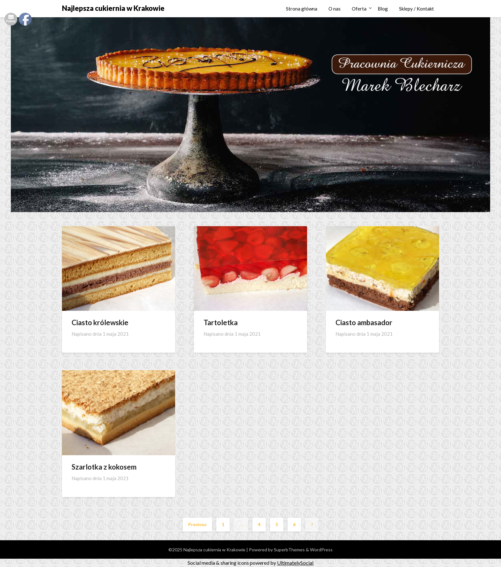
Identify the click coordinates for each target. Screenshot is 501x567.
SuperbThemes (289, 549)
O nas (334, 8)
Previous (197, 524)
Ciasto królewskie (100, 322)
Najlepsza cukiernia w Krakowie (113, 8)
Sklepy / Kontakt (416, 8)
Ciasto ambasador (363, 322)
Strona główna (301, 8)
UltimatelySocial (295, 563)
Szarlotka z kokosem (104, 467)
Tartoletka (221, 322)
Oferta (359, 8)
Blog (383, 8)
